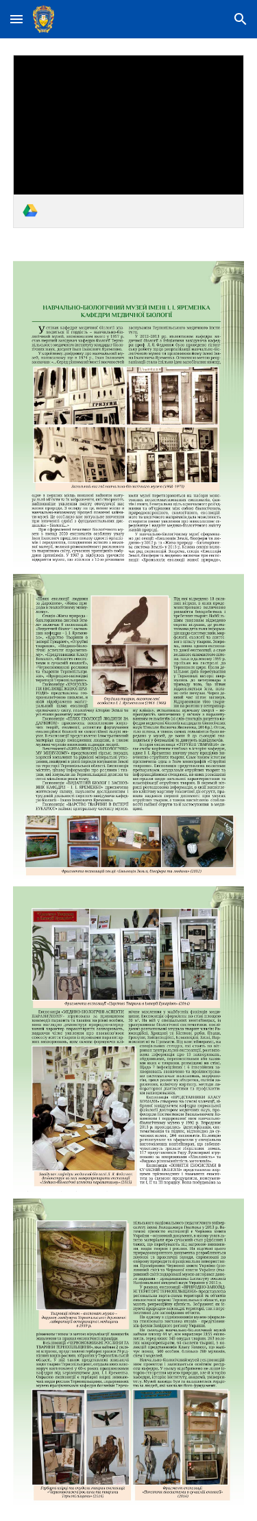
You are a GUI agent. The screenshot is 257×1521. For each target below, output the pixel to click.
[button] (16, 19)
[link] (129, 141)
